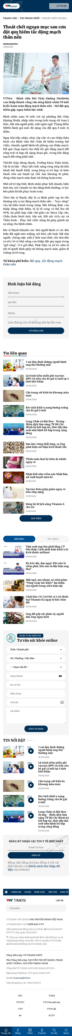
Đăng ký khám (36, 729)
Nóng (18, 1031)
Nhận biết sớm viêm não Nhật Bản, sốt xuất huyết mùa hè (47, 476)
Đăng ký (36, 855)
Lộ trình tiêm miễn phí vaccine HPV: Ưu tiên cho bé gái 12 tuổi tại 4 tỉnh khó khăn (47, 378)
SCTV (52, 1015)
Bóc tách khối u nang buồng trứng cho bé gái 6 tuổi (47, 409)
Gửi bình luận (36, 331)
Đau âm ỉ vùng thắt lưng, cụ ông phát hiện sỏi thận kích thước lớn (46, 445)
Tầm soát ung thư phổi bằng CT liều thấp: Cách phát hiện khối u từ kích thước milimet (47, 549)
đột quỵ (35, 261)
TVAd (52, 995)
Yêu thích (52, 539)
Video (30, 1031)
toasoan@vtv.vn (21, 978)
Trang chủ (6, 1031)
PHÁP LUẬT (39, 892)
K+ (20, 1015)
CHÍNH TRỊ (16, 892)
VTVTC (20, 1002)
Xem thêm (36, 518)
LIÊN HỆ (59, 900)
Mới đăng (19, 539)
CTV (20, 1008)
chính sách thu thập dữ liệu (34, 868)
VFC (20, 995)
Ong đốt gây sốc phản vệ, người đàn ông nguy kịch (45, 615)
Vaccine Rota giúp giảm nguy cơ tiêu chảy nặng (45, 491)
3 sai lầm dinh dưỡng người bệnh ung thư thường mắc (46, 363)
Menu (66, 1031)
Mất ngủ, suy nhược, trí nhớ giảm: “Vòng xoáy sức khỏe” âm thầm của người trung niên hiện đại (46, 582)
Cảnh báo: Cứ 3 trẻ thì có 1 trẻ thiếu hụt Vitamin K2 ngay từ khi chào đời (47, 599)
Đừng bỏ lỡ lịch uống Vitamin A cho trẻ (45, 506)
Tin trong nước (30, 18)
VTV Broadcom (51, 1002)
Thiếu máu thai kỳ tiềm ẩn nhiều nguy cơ (46, 461)
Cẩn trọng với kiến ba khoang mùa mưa (47, 394)
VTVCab (51, 1008)
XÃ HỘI (27, 892)
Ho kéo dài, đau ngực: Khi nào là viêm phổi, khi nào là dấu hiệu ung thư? (47, 566)
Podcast (42, 1031)
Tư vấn (54, 1031)
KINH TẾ (64, 892)
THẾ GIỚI (52, 892)
